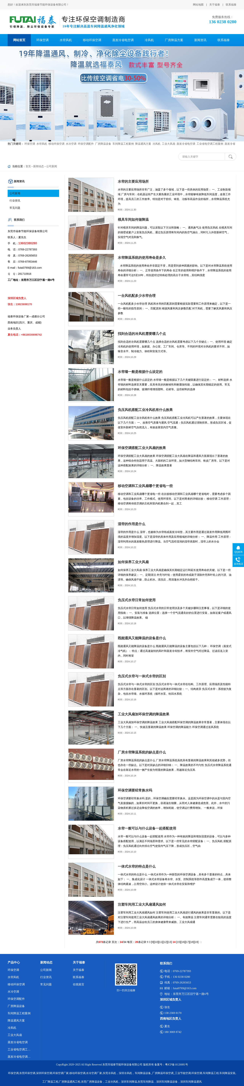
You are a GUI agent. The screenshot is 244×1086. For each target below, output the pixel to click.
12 (165, 941)
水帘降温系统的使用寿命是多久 (142, 258)
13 (169, 941)
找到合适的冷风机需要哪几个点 (142, 334)
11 (160, 941)
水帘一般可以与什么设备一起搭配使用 (147, 828)
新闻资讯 (200, 40)
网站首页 (19, 40)
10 (156, 941)
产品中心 (14, 962)
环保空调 (42, 40)
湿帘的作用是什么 (131, 524)
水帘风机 (66, 40)
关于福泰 (214, 4)
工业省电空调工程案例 (20, 1049)
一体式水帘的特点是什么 (137, 866)
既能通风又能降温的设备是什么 (142, 638)
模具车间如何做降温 (133, 219)
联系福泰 (231, 4)
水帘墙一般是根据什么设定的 (140, 372)
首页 (28, 166)
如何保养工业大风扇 (133, 562)
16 (183, 941)
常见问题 (15, 207)
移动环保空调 (92, 40)
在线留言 (78, 984)
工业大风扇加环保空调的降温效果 (143, 714)
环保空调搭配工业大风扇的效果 (142, 448)
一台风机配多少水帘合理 (137, 296)
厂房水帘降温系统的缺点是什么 (142, 752)
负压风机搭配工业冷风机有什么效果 (145, 410)
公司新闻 (51, 166)
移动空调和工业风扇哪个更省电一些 (145, 486)
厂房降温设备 (16, 1006)
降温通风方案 (16, 1020)
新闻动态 (38, 166)
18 (191, 941)
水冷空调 (13, 991)
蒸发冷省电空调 (123, 40)
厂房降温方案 (174, 40)
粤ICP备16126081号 (176, 1064)
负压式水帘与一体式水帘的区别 (142, 676)
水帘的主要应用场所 (133, 181)
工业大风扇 (15, 1035)
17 (187, 941)
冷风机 (149, 40)
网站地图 (198, 4)
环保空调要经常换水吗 (135, 790)
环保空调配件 (16, 998)
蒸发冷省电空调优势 (20, 1056)
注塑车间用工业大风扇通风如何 (142, 904)
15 (178, 941)
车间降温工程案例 (19, 1013)
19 (196, 941)
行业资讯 (15, 200)
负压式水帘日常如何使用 (137, 600)
